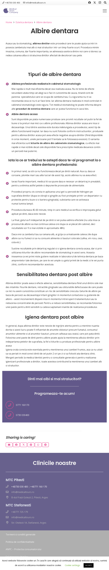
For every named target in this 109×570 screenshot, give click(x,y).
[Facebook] (89, 2)
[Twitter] (94, 2)
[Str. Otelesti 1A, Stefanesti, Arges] (8, 523)
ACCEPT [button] (88, 565)
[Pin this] (31, 444)
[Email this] (9, 444)
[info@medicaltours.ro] (8, 492)
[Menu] (105, 10)
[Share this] (16, 444)
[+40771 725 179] (8, 512)
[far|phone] (8, 487)
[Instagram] (99, 2)
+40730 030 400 (19, 486)
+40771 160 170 (38, 486)
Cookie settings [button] (72, 565)
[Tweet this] (23, 444)
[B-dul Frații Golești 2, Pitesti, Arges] (8, 497)
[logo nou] (10, 10)
